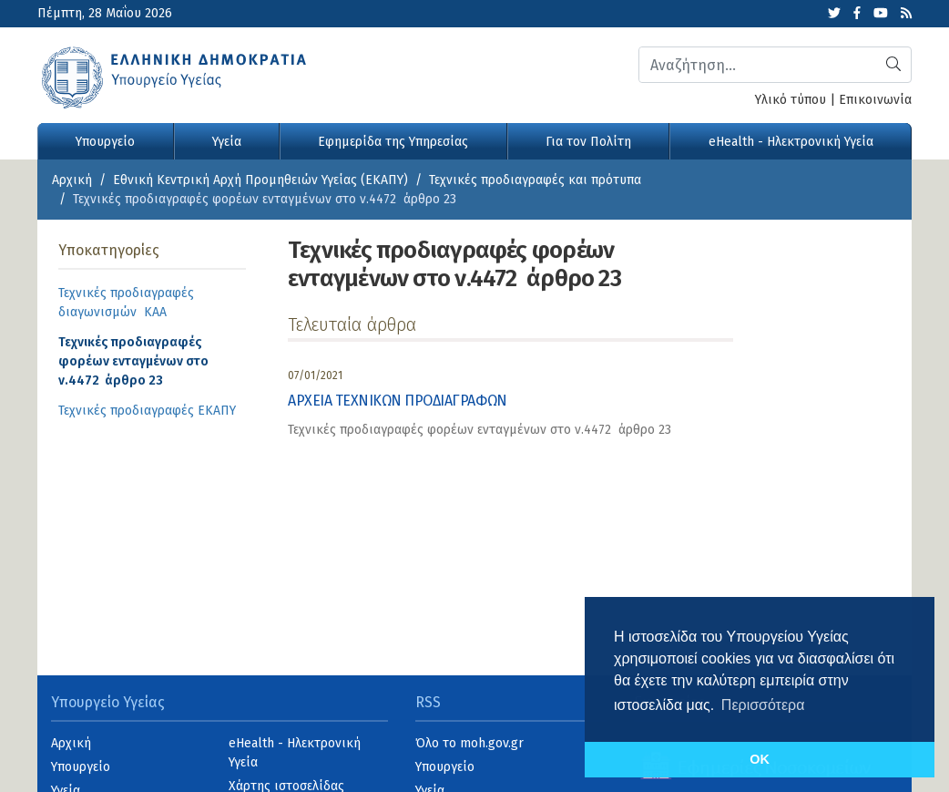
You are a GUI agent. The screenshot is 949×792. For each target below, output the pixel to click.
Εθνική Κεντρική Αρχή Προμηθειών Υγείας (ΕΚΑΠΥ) (260, 180)
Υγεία (226, 141)
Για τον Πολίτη (588, 141)
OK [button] (760, 759)
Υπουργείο (105, 141)
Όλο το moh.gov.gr (469, 743)
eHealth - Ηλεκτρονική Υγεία (791, 141)
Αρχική (72, 180)
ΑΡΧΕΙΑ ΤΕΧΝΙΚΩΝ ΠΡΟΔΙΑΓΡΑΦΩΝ (397, 400)
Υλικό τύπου (790, 100)
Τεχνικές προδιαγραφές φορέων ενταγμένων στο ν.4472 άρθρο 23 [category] (479, 429)
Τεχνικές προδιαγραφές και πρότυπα (535, 180)
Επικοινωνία (875, 100)
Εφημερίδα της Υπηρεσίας (393, 141)
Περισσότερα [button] (763, 705)
